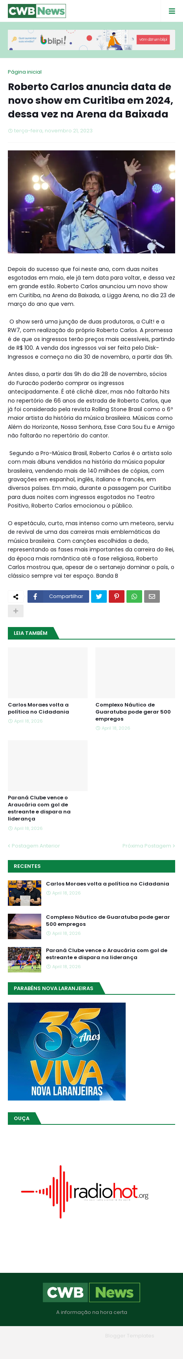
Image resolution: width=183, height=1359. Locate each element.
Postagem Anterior (36, 845)
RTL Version (141, 1347)
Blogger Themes (80, 1335)
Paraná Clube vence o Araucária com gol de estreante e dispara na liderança (39, 808)
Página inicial (25, 72)
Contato (107, 1347)
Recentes (27, 866)
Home (35, 1347)
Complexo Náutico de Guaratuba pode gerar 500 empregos (133, 712)
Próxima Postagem (147, 845)
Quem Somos (70, 1347)
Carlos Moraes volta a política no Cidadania (38, 708)
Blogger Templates (129, 1335)
